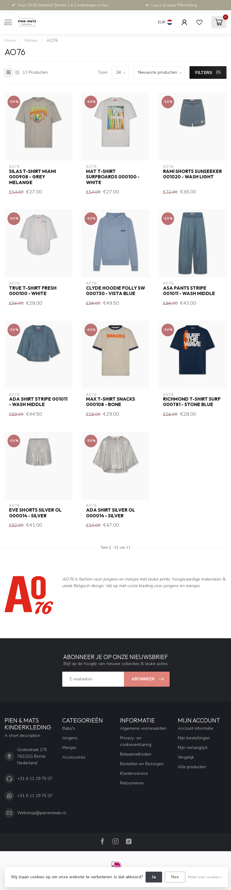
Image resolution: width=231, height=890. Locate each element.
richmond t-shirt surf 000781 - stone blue (191, 401)
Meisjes (69, 747)
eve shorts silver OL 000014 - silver (35, 512)
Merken (31, 40)
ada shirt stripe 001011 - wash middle (38, 401)
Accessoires (73, 757)
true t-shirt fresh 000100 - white (33, 290)
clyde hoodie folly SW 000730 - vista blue (115, 290)
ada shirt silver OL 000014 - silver (110, 512)
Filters (207, 72)
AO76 (52, 40)
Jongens (70, 738)
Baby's (68, 728)
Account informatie (195, 728)
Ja (154, 877)
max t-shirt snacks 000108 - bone (110, 401)
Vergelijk (186, 757)
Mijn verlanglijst (192, 747)
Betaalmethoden (135, 754)
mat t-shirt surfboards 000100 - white (113, 177)
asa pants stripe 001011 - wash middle (189, 290)
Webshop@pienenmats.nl (41, 813)
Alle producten (192, 767)
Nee (175, 877)
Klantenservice (134, 773)
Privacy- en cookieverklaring (135, 741)
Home (10, 40)
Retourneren (132, 783)
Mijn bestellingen (194, 738)
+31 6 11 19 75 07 (34, 778)
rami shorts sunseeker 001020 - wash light (192, 174)
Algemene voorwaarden (143, 728)
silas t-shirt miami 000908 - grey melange (32, 177)
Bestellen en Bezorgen (142, 764)
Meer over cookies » (205, 876)
